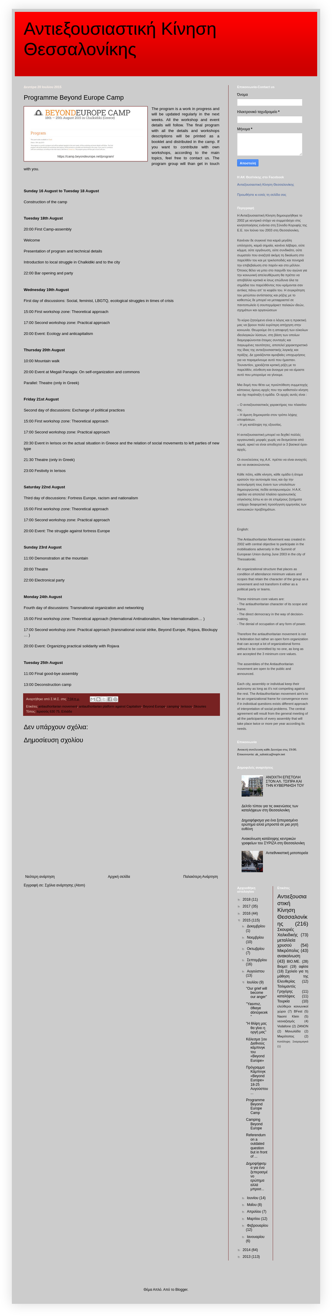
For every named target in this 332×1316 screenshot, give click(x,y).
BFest (298, 1011)
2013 (247, 1257)
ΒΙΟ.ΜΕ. (293, 961)
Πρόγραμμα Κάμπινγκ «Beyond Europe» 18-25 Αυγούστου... (257, 1080)
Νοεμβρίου (255, 937)
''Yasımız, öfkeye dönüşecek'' (257, 1010)
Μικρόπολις (288, 950)
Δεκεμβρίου (256, 926)
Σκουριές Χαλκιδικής (287, 932)
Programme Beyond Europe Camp (255, 1106)
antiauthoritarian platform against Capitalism (110, 706)
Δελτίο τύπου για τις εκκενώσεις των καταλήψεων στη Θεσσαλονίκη (270, 808)
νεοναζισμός (286, 1021)
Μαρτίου (254, 1219)
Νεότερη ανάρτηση (40, 877)
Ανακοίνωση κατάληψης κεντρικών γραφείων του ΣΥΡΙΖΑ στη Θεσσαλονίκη (273, 841)
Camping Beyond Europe (254, 1124)
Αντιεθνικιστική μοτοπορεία (287, 853)
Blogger (181, 1290)
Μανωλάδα (293, 1031)
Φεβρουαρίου (257, 1225)
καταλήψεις (286, 996)
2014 (247, 1250)
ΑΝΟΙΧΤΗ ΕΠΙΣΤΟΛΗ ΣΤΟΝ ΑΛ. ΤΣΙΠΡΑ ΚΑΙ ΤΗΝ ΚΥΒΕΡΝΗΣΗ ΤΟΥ (285, 781)
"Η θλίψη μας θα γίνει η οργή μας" (256, 1027)
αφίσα (303, 966)
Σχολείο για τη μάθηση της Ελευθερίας (293, 976)
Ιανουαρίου (255, 1237)
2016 (247, 913)
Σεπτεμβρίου (257, 960)
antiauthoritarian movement (57, 706)
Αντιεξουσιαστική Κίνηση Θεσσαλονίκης (265, 184)
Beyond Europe (154, 706)
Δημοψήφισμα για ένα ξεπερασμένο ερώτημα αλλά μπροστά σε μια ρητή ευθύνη (270, 824)
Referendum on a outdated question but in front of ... (256, 1145)
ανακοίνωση (288, 955)
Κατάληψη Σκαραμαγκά (293, 1041)
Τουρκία (283, 1001)
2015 (247, 920)
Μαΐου (252, 1205)
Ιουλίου (253, 982)
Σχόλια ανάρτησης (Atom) (65, 885)
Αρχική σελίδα (119, 877)
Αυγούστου (255, 971)
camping (173, 706)
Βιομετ (282, 966)
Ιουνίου (253, 1198)
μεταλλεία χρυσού (286, 943)
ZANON (302, 1026)
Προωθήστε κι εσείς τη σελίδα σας (261, 194)
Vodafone (284, 1026)
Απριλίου (254, 1211)
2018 (247, 899)
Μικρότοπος (285, 1036)
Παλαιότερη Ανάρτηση (200, 877)
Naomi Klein (288, 1016)
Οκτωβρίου (255, 949)
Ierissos (186, 706)
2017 (247, 906)
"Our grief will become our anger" (256, 992)
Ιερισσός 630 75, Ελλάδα (54, 711)
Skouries (200, 706)
